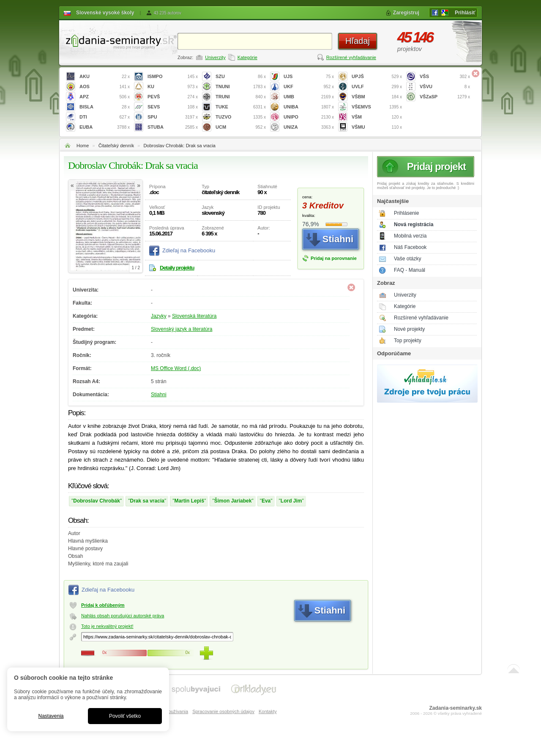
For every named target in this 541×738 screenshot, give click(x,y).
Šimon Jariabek (233, 501)
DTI (104, 117)
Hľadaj (357, 41)
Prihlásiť (465, 13)
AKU (104, 76)
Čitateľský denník (116, 145)
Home (83, 145)
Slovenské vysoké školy (105, 13)
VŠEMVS (377, 107)
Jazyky (159, 316)
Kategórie (247, 57)
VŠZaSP (445, 97)
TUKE (241, 107)
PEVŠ (173, 97)
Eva (266, 501)
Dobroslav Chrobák (96, 501)
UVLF (377, 87)
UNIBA (309, 107)
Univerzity (215, 57)
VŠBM (377, 97)
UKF (309, 87)
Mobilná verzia (410, 236)
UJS (309, 76)
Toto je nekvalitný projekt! (107, 626)
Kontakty (268, 711)
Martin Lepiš (189, 501)
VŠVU (445, 87)
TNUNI (241, 87)
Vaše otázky (407, 259)
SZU (241, 76)
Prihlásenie (406, 213)
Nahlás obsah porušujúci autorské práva (122, 615)
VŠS (445, 76)
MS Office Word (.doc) (176, 368)
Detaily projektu (177, 268)
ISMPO (173, 76)
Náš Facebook (410, 247)
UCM (241, 127)
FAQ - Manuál (409, 270)
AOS (104, 87)
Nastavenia (50, 716)
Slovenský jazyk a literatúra (181, 329)
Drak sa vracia (147, 501)
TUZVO (241, 117)
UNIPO (309, 117)
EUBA (104, 127)
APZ (104, 97)
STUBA (173, 127)
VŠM (377, 117)
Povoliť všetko (125, 716)
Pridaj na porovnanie (334, 258)
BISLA (104, 107)
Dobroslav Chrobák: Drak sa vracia (179, 145)
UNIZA (309, 127)
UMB (309, 97)
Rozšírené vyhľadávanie (351, 57)
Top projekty (407, 340)
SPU (173, 117)
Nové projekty (409, 329)
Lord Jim (291, 501)
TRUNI (241, 97)
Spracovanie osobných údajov (223, 711)
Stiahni (159, 394)
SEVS (173, 107)
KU (173, 87)
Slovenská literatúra (194, 316)
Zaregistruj (406, 13)
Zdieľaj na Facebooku (188, 250)
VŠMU (377, 127)
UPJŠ (377, 76)
